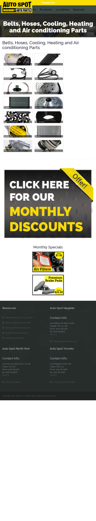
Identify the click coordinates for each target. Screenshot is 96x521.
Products (46, 9)
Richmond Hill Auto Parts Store (18, 328)
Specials (79, 9)
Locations (62, 9)
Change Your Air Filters (15, 338)
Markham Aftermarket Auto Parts (18, 323)
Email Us (53, 334)
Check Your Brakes (13, 382)
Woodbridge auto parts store (64, 341)
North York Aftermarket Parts (17, 333)
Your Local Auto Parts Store (64, 382)
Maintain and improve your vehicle (19, 318)
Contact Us (48, 2)
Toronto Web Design (33, 396)
